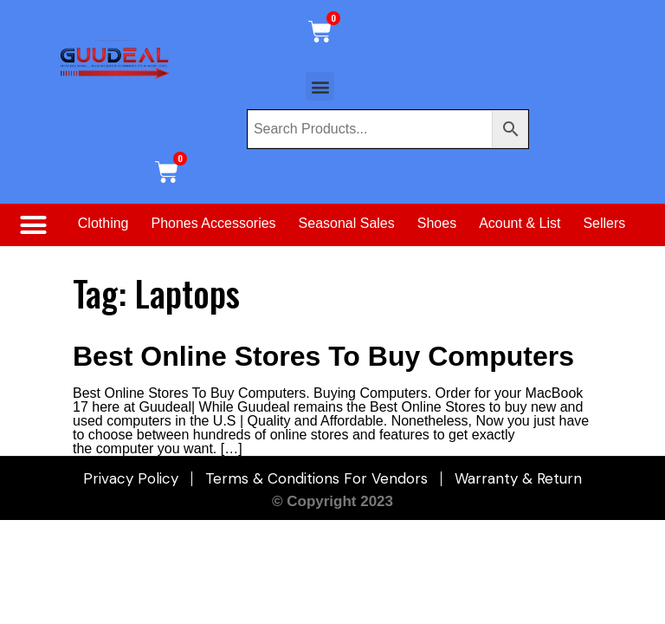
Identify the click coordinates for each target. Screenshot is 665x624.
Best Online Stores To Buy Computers (323, 356)
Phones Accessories (214, 223)
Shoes (436, 223)
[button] (320, 86)
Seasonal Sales (347, 223)
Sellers (604, 223)
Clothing (103, 223)
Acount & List (519, 223)
